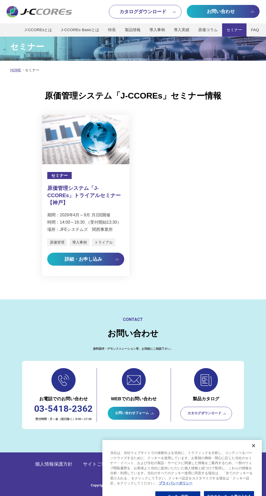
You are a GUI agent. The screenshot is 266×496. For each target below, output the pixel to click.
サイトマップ (217, 464)
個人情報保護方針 (53, 464)
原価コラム (208, 29)
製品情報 (133, 29)
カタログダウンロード (204, 413)
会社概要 (183, 464)
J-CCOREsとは (38, 29)
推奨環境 (154, 464)
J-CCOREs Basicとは (80, 29)
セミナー (234, 29)
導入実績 (181, 29)
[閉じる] (253, 478)
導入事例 (157, 29)
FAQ (255, 29)
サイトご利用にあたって (108, 464)
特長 (112, 29)
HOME (15, 70)
